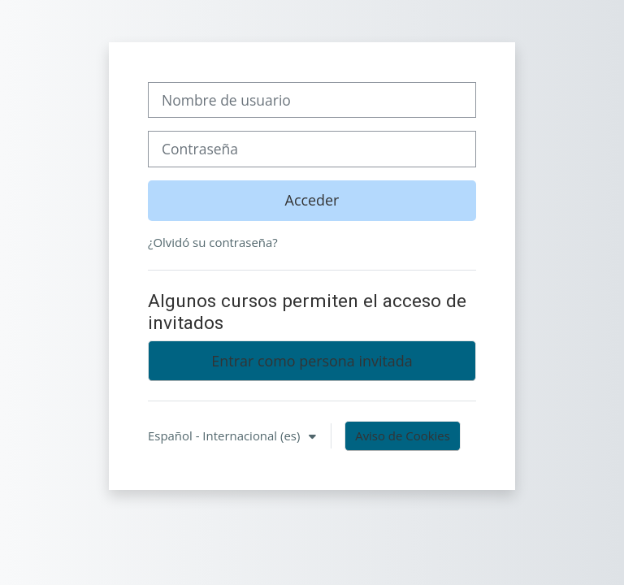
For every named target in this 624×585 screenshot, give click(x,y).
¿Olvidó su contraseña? (213, 242)
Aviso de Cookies (402, 435)
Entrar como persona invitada (311, 360)
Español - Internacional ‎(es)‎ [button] (225, 435)
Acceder (312, 200)
